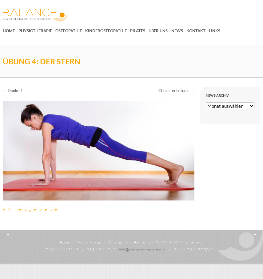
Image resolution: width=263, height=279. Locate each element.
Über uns (158, 30)
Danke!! (12, 90)
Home (9, 30)
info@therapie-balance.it (141, 250)
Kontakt (195, 30)
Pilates (137, 30)
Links (214, 30)
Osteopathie (68, 30)
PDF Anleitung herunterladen (31, 209)
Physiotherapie (35, 30)
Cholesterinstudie (176, 90)
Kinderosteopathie (106, 30)
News (177, 30)
